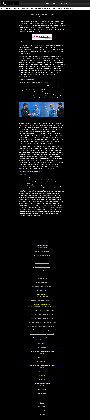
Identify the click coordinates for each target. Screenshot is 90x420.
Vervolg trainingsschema (42, 259)
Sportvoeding (37, 8)
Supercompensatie (9, 45)
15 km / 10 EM (42, 343)
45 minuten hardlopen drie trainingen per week (41, 322)
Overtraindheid (9, 47)
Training (3, 8)
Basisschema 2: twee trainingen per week (42, 314)
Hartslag (22, 8)
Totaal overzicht (9, 15)
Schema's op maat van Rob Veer (42, 286)
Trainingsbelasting (9, 39)
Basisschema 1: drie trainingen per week (42, 310)
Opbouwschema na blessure (41, 267)
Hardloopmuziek (9, 17)
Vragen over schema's (41, 290)
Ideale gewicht (46, 8)
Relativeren (9, 42)
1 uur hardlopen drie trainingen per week (42, 330)
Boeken (68, 8)
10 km (42, 340)
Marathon (42, 379)
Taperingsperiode (9, 23)
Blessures (16, 8)
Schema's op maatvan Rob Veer (9, 36)
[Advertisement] (42, 230)
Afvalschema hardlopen (42, 296)
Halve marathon (42, 347)
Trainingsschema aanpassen (9, 26)
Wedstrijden (29, 8)
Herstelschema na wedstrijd (42, 255)
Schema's (9, 8)
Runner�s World (49, 29)
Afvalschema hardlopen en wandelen (42, 300)
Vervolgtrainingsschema (9, 31)
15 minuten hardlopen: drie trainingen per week (42, 306)
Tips (64, 8)
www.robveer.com (24, 76)
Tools (53, 8)
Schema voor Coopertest (42, 263)
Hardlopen (59, 8)
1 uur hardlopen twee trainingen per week (42, 334)
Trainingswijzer (9, 20)
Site (73, 8)
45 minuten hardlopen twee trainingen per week (42, 326)
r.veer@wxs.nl (30, 74)
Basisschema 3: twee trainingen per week (42, 318)
